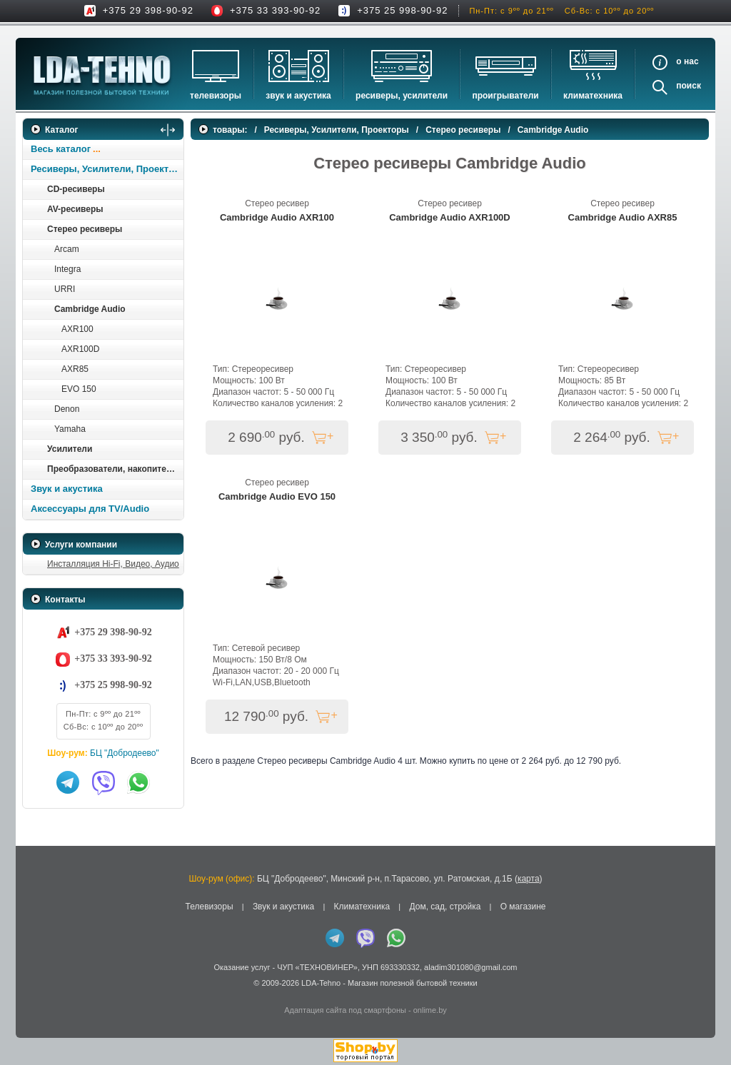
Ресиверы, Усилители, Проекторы (107, 168)
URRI (64, 289)
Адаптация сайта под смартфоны (345, 1010)
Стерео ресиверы (84, 229)
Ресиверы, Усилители (402, 96)
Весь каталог (61, 148)
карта (529, 879)
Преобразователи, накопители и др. (115, 469)
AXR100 (77, 329)
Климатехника (592, 96)
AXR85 (75, 369)
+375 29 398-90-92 (148, 10)
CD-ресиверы (76, 189)
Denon (66, 409)
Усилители (69, 449)
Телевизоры (215, 96)
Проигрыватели (505, 96)
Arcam (66, 249)
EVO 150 (78, 389)
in (35, 993)
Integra (67, 269)
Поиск (688, 86)
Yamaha (70, 429)
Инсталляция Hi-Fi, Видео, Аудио (113, 564)
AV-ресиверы (75, 209)
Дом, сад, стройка (444, 907)
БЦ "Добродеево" (124, 753)
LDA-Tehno (321, 983)
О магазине (523, 907)
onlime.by (430, 1010)
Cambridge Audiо (90, 309)
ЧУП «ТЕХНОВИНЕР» (317, 967)
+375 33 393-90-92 (275, 10)
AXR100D (80, 349)
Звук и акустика (298, 96)
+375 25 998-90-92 (402, 10)
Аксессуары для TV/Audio (90, 508)
